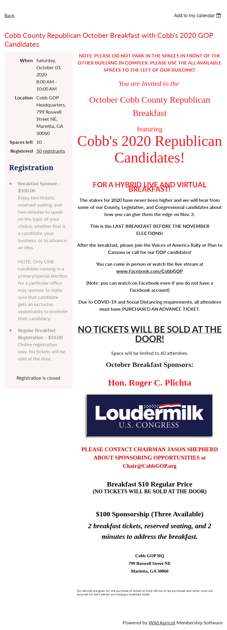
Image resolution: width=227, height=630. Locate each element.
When (26, 60)
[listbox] (198, 15)
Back (9, 15)
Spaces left (21, 142)
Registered (21, 151)
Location (24, 97)
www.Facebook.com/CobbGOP (149, 271)
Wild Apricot (162, 622)
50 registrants (50, 151)
